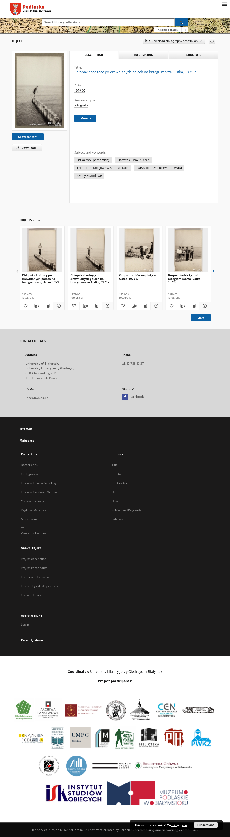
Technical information (36, 577)
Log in (25, 624)
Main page (27, 440)
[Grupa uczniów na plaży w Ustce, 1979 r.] (139, 250)
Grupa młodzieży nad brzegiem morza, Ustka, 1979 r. (184, 278)
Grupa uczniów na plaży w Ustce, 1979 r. (137, 277)
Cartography (29, 474)
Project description (33, 559)
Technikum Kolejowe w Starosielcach (102, 168)
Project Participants (34, 568)
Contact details (31, 595)
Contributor (119, 483)
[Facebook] (125, 397)
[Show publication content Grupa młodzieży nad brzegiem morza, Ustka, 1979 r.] (193, 306)
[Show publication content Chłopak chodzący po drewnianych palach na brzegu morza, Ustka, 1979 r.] (47, 306)
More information (177, 825)
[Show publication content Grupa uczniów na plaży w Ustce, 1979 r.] (144, 306)
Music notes (29, 519)
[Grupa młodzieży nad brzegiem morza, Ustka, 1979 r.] (188, 250)
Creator (117, 474)
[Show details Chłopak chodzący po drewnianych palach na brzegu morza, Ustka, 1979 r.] (58, 306)
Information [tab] (143, 55)
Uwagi (116, 501)
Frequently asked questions (39, 586)
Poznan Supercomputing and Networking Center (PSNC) (160, 830)
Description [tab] (94, 55)
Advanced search (168, 29)
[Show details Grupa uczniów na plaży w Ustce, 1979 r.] (155, 306)
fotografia (81, 105)
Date (115, 492)
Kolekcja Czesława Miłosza (39, 492)
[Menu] (224, 4)
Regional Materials (33, 510)
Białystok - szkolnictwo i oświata (159, 168)
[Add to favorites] (212, 41)
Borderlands (29, 465)
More (200, 318)
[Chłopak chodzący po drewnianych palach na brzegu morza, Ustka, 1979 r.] (39, 90)
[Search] (181, 22)
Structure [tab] (193, 55)
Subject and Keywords (126, 510)
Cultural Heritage (32, 501)
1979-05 (79, 90)
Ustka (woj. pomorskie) (93, 160)
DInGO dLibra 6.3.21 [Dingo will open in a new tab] (74, 830)
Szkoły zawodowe (89, 176)
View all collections (33, 533)
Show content (27, 137)
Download (25, 148)
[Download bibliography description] (36, 306)
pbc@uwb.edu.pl (38, 398)
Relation (117, 519)
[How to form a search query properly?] (185, 29)
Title (115, 465)
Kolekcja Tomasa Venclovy (39, 483)
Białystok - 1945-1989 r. (133, 160)
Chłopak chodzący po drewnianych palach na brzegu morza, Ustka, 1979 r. (42, 278)
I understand (205, 825)
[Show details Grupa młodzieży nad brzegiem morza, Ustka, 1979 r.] (204, 306)
